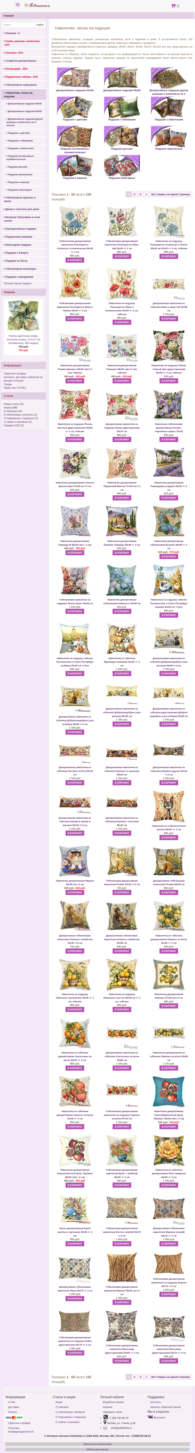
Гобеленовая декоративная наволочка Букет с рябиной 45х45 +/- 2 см (122, 1174)
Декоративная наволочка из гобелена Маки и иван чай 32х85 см (168, 307)
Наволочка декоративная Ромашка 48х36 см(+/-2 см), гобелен (121, 369)
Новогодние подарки (17, 244)
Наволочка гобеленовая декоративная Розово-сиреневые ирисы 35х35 (169, 428)
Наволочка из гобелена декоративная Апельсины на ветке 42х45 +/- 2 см (75, 1056)
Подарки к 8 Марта (16, 252)
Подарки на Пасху (15, 260)
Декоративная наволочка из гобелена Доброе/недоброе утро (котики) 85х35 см (122, 712)
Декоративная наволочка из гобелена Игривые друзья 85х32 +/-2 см (168, 771)
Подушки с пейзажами (19, 140)
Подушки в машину (17, 182)
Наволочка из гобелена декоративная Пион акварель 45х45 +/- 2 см (169, 1174)
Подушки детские (16, 167)
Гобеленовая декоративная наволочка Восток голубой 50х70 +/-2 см (122, 1232)
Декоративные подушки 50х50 (24, 111)
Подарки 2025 (12, 425)
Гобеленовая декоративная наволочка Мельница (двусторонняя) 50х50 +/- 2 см (122, 1349)
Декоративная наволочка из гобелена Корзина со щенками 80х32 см (121, 771)
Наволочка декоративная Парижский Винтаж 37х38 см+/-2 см (122, 486)
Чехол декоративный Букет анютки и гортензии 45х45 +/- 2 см (75, 1232)
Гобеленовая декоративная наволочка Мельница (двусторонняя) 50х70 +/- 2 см (169, 1349)
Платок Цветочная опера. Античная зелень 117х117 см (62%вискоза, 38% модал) (24, 343)
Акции (7, 407)
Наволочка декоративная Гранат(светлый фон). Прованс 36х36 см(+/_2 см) (75, 1174)
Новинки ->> (12, 33)
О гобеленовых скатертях (18, 414)
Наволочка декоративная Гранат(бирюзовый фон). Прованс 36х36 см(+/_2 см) (169, 1115)
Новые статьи (12, 404)
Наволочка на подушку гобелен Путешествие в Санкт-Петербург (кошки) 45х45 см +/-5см (168, 603)
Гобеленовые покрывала (20, 84)
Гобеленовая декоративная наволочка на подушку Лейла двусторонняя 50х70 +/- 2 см (75, 1341)
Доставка (13, 1407)
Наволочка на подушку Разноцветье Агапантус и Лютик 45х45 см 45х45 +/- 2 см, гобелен (168, 245)
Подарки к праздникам (18, 276)
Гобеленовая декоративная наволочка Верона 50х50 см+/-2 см (122, 1291)
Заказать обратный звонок (165, 1407)
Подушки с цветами (18, 133)
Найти (40, 24)
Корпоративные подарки (20, 228)
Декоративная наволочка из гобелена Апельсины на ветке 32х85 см (121, 1056)
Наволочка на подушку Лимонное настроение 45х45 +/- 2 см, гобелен (75, 998)
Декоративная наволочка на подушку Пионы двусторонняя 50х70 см (122, 428)
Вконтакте (156, 1417)
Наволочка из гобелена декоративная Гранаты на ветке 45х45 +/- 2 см (75, 1115)
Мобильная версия (97, 1449)
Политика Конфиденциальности (21, 1430)
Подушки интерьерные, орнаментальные (20, 157)
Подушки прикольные (19, 174)
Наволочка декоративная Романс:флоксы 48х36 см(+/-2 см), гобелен (75, 369)
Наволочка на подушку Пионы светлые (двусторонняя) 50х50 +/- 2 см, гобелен (75, 428)
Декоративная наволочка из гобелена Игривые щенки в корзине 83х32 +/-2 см (75, 822)
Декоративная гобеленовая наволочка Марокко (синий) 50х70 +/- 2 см (169, 1232)
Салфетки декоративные (20, 60)
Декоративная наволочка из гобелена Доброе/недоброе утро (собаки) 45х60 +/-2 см (75, 720)
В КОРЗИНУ (75, 260)
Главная (9, 15)
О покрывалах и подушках (19, 418)
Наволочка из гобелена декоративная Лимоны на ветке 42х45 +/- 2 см (169, 939)
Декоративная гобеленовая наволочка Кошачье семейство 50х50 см (122, 939)
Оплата (12, 1412)
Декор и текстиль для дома (21, 209)
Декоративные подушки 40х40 (24, 103)
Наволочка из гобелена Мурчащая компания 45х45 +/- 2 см (122, 662)
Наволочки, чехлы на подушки (18, 94)
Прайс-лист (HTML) (15, 387)
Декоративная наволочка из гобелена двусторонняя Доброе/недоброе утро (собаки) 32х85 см (169, 712)
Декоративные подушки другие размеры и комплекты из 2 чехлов (24, 122)
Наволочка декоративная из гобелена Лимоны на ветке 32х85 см (169, 1056)
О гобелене (10, 411)
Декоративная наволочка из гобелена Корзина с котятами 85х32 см (122, 822)
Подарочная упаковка (18, 236)
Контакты (155, 1402)
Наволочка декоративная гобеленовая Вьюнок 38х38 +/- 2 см (168, 545)
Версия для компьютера (97, 1444)
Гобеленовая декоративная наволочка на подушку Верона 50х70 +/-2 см (168, 1283)
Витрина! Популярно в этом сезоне (22, 219)
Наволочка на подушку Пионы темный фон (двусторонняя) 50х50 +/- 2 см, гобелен (169, 369)
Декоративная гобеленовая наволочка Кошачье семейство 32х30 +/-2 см (75, 939)
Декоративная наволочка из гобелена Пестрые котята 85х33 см (75, 771)
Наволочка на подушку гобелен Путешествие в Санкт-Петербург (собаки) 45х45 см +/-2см (74, 662)
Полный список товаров (17, 283)
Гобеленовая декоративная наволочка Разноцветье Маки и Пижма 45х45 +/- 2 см (75, 307)
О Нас (11, 1402)
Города (8, 384)
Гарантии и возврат (15, 373)
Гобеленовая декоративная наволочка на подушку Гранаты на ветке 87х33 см (122, 1115)
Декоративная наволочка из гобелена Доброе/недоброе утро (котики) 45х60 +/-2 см (169, 662)
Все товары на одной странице (170, 194)
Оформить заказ (112, 1412)
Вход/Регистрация (113, 1402)
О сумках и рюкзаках (16, 421)
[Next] (146, 194)
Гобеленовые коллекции (20, 268)
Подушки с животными (20, 148)
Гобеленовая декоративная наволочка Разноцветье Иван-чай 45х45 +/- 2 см (122, 245)
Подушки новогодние (19, 190)
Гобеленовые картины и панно (19, 199)
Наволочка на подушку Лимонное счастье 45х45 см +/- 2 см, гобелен (122, 998)
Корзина (107, 1407)
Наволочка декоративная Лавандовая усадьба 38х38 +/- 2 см (169, 486)
